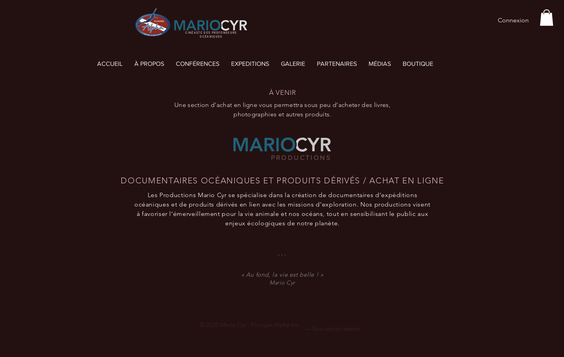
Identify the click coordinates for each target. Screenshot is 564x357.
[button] (546, 17)
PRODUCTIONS (301, 157)
